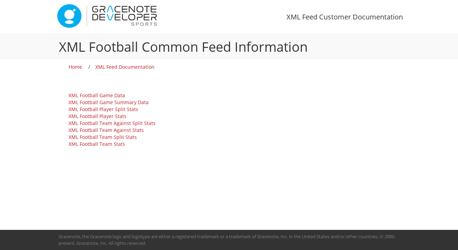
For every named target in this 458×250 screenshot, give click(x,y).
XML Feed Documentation (125, 67)
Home (75, 67)
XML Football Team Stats (97, 144)
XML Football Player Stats (97, 116)
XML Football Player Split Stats (103, 109)
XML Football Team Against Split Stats (112, 123)
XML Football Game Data (97, 95)
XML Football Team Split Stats (103, 137)
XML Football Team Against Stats (106, 130)
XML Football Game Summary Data (109, 102)
